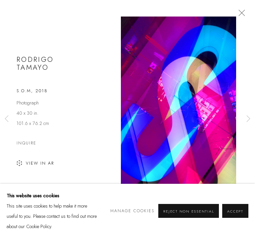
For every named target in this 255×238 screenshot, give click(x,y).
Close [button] (240, 15)
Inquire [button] (26, 143)
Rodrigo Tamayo (35, 63)
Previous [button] (6, 119)
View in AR (35, 163)
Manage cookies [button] (132, 211)
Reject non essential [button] (188, 211)
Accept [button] (235, 211)
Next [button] (248, 119)
